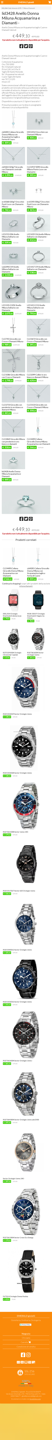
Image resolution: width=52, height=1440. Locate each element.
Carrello (26, 1378)
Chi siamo (26, 1374)
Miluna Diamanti (29, 8)
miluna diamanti (26, 622)
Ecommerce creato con (26, 1435)
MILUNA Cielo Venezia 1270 (11, 8)
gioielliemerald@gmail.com (32, 1432)
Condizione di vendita (26, 1383)
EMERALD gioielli (26, 2)
